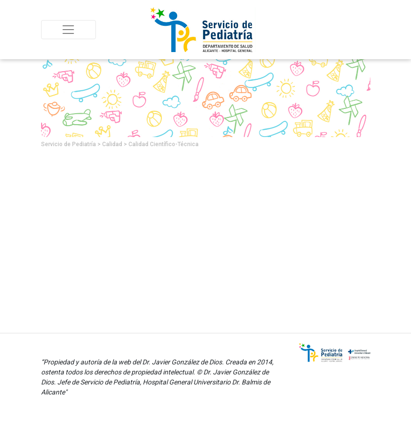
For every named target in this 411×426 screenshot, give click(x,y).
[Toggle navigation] (68, 29)
